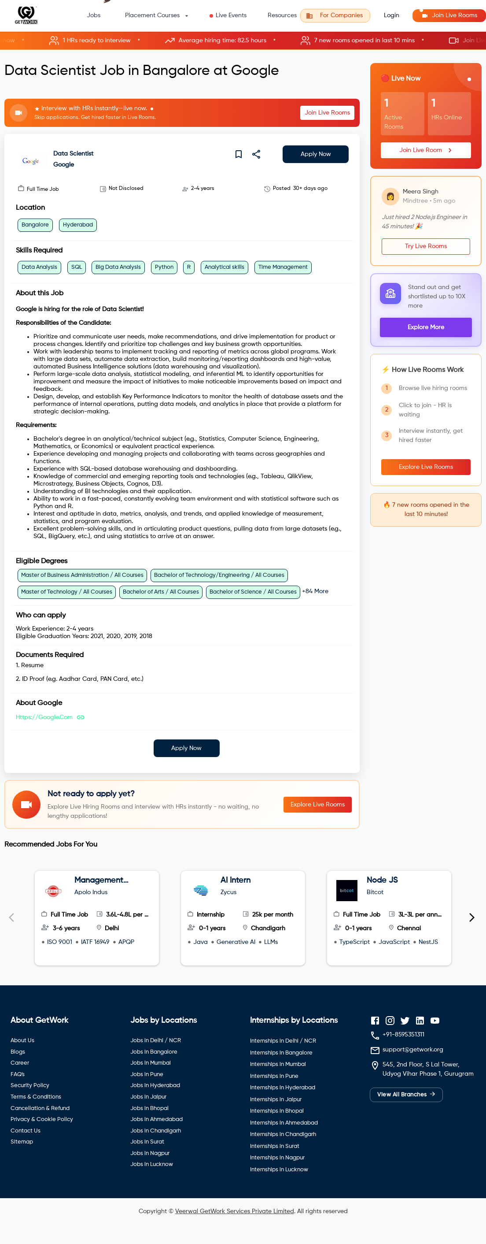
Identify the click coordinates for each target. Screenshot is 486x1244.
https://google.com (44, 717)
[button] (243, 41)
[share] (256, 154)
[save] (238, 154)
